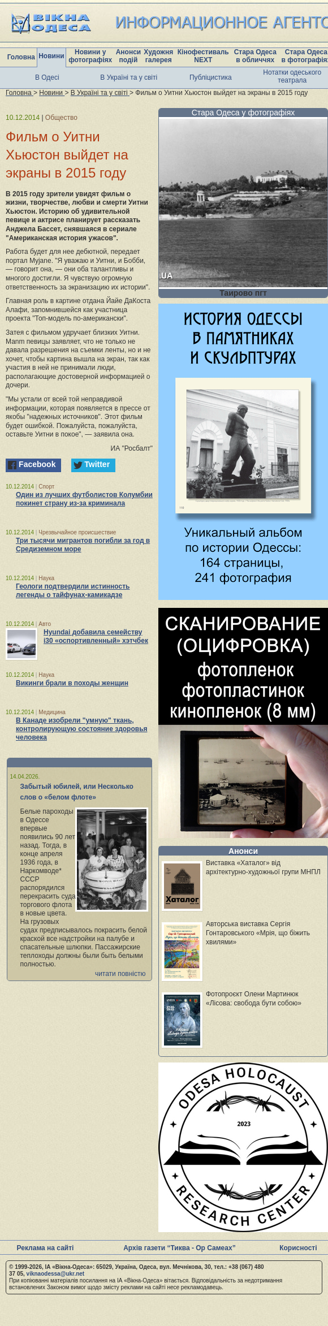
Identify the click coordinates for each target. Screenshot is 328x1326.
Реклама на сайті (45, 1248)
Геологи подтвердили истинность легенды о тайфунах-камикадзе (73, 590)
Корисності (298, 1248)
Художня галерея (158, 56)
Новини (51, 56)
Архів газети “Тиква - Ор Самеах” (179, 1248)
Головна (21, 57)
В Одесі (47, 77)
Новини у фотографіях (90, 56)
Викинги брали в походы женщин (72, 683)
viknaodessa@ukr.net (56, 1274)
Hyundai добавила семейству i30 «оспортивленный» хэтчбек (96, 636)
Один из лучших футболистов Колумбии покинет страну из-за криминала (84, 499)
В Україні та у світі (128, 77)
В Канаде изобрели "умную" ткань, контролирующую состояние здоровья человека (82, 728)
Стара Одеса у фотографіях (243, 112)
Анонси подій (128, 56)
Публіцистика (210, 77)
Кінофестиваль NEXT (203, 56)
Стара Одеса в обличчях (255, 56)
